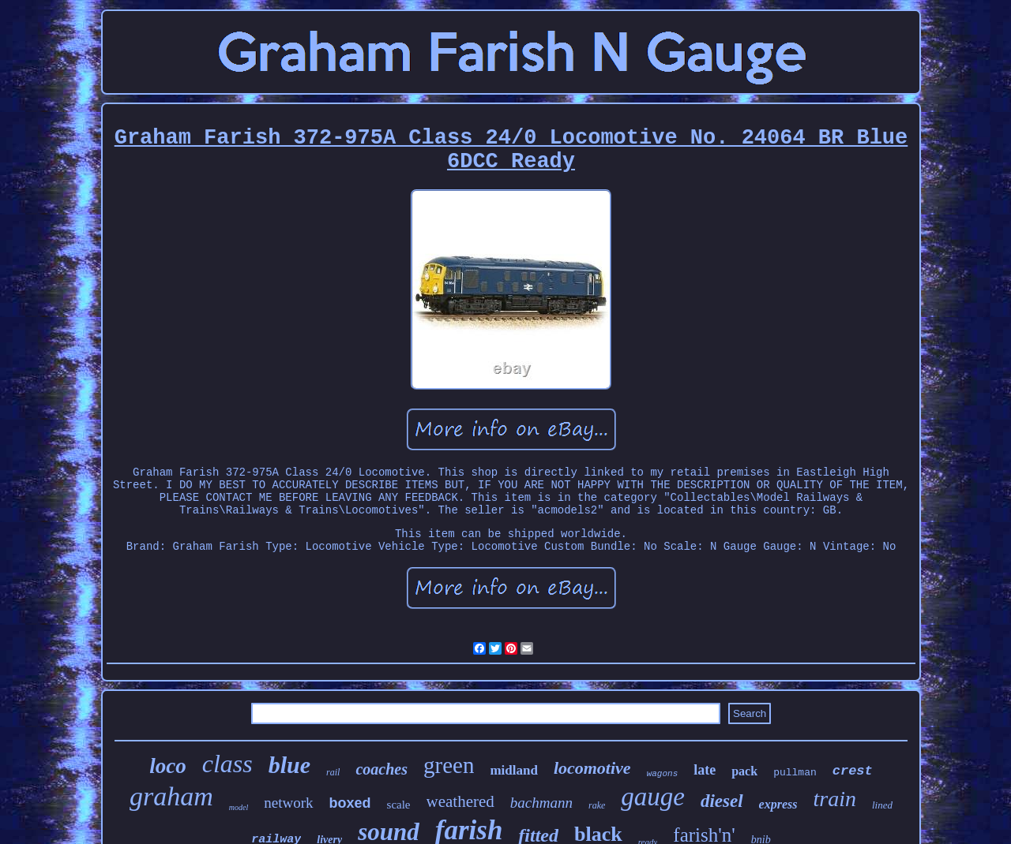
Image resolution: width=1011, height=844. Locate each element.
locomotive (592, 768)
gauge (653, 796)
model (238, 807)
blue (289, 765)
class (227, 763)
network (288, 802)
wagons (662, 774)
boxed (350, 803)
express (778, 804)
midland (513, 770)
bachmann (541, 802)
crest (852, 771)
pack (744, 771)
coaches (381, 769)
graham (171, 796)
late (704, 770)
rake (596, 805)
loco (167, 766)
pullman (795, 773)
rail (333, 772)
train (835, 798)
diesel (722, 801)
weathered (460, 801)
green (448, 765)
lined (882, 805)
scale (399, 804)
